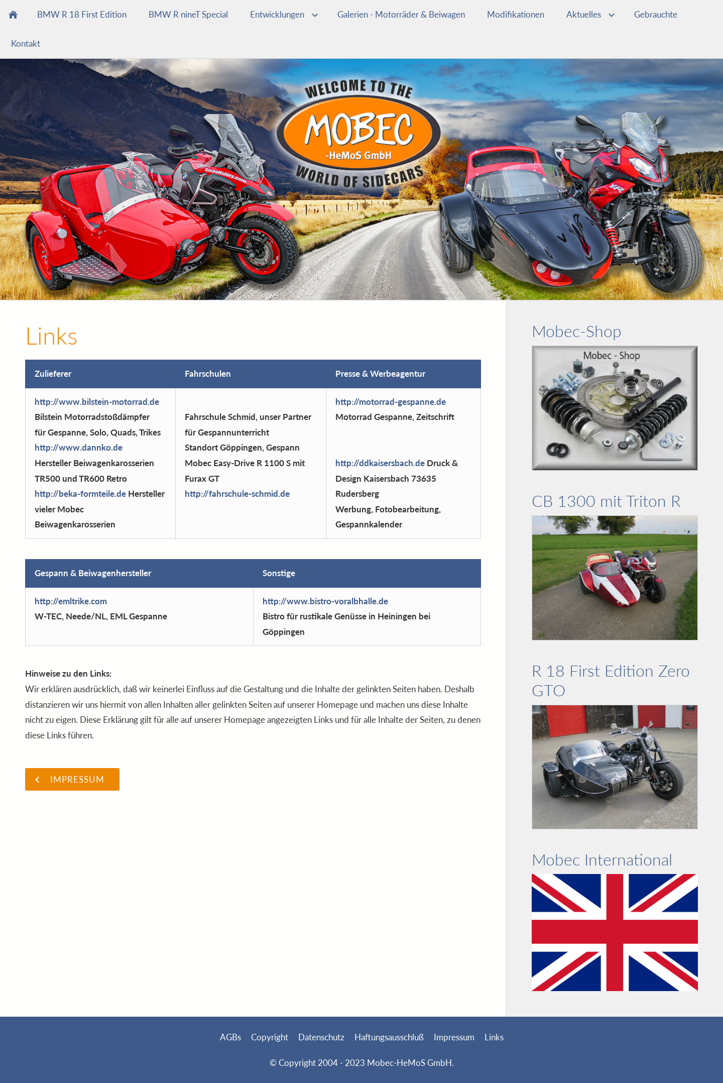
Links (494, 1037)
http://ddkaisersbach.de (380, 463)
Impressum (454, 1037)
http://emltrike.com (71, 601)
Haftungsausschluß (389, 1037)
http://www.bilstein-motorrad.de (97, 401)
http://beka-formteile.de (80, 493)
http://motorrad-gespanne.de (390, 401)
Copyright (269, 1037)
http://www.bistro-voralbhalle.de (325, 601)
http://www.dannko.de (79, 447)
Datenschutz (321, 1037)
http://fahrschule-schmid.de (237, 493)
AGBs (230, 1037)
